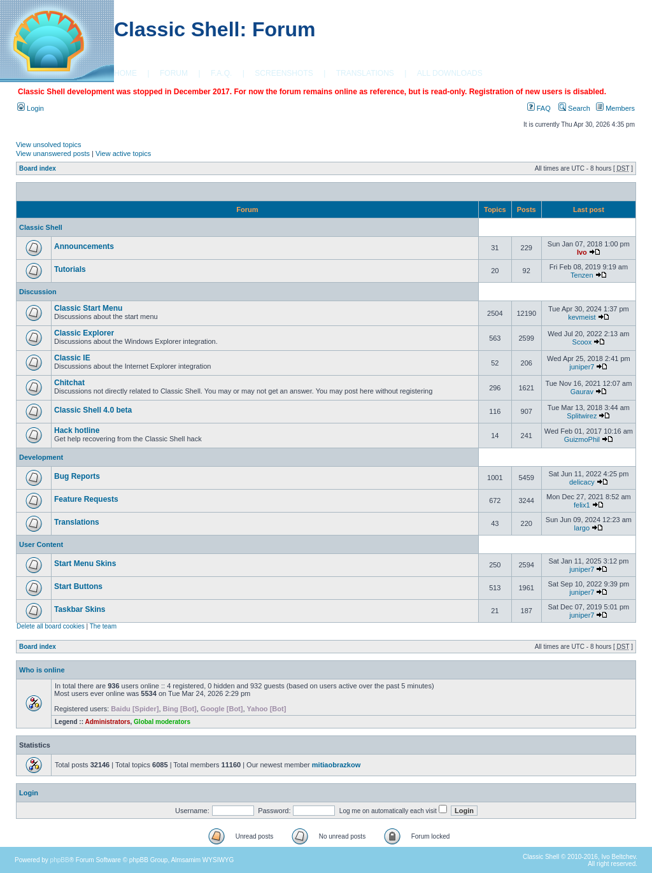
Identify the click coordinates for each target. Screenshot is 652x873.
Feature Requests (86, 499)
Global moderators (162, 721)
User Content (41, 544)
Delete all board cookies (51, 626)
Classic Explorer (84, 333)
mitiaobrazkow (336, 765)
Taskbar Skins (79, 609)
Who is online (42, 670)
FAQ (539, 108)
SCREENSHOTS (284, 73)
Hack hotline (76, 430)
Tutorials (70, 269)
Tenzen (581, 275)
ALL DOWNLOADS (450, 73)
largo (582, 528)
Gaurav (581, 391)
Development (41, 457)
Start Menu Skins (85, 563)
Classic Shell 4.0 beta (93, 410)
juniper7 (581, 367)
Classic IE (72, 357)
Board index (37, 168)
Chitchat (69, 382)
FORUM (174, 73)
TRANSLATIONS (365, 73)
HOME (125, 73)
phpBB (59, 859)
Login (30, 108)
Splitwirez (582, 416)
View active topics (123, 153)
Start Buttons (78, 586)
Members (615, 108)
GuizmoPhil (582, 439)
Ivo (582, 252)
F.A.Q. (221, 73)
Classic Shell (40, 227)
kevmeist (581, 317)
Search (574, 108)
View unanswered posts (53, 153)
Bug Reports (77, 476)
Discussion (38, 291)
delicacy (582, 482)
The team (103, 626)
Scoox (582, 342)
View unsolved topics (49, 144)
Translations (76, 522)
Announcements (84, 246)
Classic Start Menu (88, 308)
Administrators (107, 721)
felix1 (582, 505)
